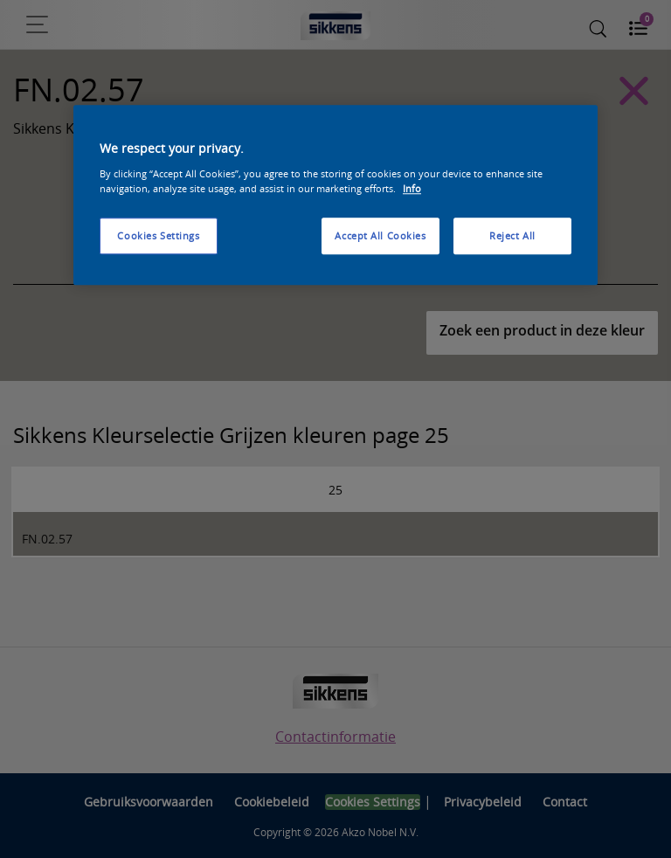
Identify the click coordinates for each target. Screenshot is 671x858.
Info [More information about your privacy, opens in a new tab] (412, 188)
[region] (335, 196)
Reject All (512, 235)
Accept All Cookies (380, 235)
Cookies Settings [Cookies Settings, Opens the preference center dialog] (158, 235)
